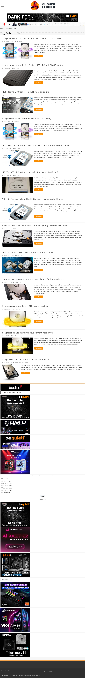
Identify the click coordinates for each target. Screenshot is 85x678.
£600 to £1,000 (7, 481)
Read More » (39, 56)
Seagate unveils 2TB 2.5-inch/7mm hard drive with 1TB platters (31, 38)
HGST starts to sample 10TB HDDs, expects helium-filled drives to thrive (35, 145)
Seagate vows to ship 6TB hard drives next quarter (26, 359)
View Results (42, 499)
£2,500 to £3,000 (7, 490)
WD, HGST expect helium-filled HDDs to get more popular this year (33, 199)
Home (2, 28)
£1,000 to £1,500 (7, 483)
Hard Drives (19, 41)
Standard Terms (35, 675)
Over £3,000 (6, 492)
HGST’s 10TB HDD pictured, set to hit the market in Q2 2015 (30, 172)
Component (17, 362)
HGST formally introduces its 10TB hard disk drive (25, 92)
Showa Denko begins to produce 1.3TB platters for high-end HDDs (33, 279)
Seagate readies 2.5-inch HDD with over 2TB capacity (26, 118)
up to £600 (6, 479)
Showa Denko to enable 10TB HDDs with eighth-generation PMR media (35, 225)
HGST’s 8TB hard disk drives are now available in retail (27, 252)
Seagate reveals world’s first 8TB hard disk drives (25, 306)
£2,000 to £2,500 (7, 488)
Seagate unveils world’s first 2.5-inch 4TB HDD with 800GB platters (33, 65)
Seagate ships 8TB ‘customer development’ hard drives (27, 332)
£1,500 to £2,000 (7, 486)
